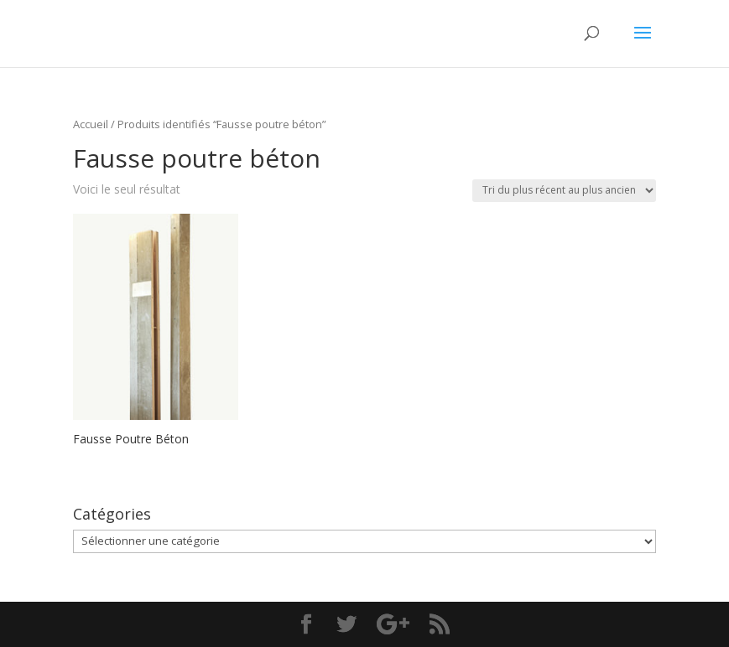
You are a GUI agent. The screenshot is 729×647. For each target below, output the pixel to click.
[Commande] (564, 190)
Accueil (90, 124)
